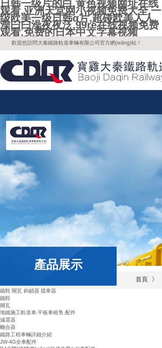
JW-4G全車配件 (18, 342)
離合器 (8, 327)
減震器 (8, 320)
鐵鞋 (5, 298)
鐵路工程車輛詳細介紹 (26, 335)
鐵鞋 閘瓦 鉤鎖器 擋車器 (28, 291)
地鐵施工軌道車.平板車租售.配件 (38, 312)
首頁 (142, 279)
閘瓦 (5, 306)
